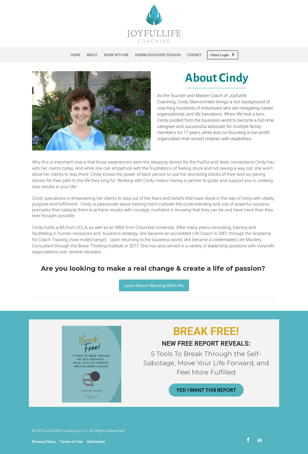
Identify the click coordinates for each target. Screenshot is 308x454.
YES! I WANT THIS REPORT (206, 390)
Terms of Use (71, 442)
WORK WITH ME (116, 55)
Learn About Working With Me (154, 285)
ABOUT (92, 55)
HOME (75, 55)
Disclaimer (96, 442)
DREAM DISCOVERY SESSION (158, 55)
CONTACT (194, 55)
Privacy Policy (43, 442)
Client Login (222, 55)
